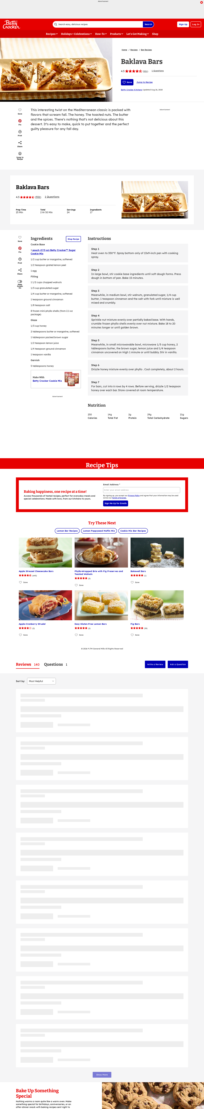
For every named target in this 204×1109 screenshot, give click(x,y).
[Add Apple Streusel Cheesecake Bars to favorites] (20, 582)
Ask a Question (178, 664)
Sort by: (20, 681)
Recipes (134, 50)
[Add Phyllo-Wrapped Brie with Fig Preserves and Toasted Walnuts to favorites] (76, 585)
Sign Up (183, 24)
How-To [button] (100, 34)
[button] (20, 122)
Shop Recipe (73, 239)
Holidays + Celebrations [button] (75, 34)
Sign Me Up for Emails (116, 503)
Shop (155, 34)
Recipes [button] (51, 34)
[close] (201, 2)
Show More (102, 1074)
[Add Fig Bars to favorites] (132, 635)
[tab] (27, 664)
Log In (195, 24)
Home (124, 50)
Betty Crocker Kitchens (131, 90)
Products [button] (115, 34)
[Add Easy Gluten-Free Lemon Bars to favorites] (76, 635)
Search (148, 24)
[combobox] (98, 24)
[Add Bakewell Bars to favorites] (132, 582)
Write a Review (155, 664)
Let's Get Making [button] (136, 34)
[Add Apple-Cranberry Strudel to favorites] (20, 635)
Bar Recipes (146, 50)
